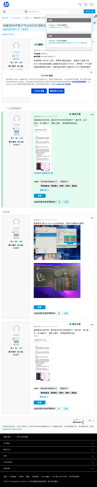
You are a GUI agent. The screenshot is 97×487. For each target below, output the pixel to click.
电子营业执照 (74, 476)
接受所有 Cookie (56, 91)
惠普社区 (5, 18)
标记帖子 (16, 144)
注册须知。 (19, 429)
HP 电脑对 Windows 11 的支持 (59, 27)
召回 (5, 476)
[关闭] (91, 72)
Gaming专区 (16, 18)
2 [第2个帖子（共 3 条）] (10, 245)
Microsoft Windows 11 (49, 181)
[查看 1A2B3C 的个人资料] (16, 52)
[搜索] (45, 11)
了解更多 (24, 29)
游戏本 (27, 18)
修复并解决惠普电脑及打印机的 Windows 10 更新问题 (68, 43)
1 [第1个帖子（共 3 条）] (10, 66)
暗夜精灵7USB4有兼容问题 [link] (43, 18)
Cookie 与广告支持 (63, 84)
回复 (40, 195)
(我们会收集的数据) (79, 82)
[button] (92, 114)
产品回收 (12, 476)
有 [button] (59, 202)
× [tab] (90, 16)
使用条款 (10, 429)
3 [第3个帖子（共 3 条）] (10, 352)
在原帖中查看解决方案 (43, 173)
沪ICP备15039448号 (59, 476)
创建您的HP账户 (10, 29)
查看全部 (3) (44, 190)
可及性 (21, 476)
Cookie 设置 (39, 91)
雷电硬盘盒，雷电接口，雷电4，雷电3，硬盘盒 (59, 186)
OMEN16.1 (64, 181)
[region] (48, 83)
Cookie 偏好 (45, 476)
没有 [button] (66, 202)
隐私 (28, 476)
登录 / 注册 (89, 11)
